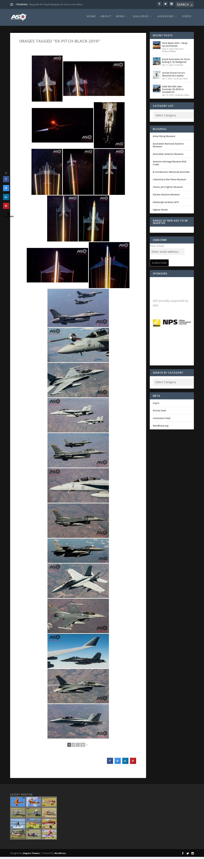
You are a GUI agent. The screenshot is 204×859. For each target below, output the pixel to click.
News (120, 18)
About (106, 18)
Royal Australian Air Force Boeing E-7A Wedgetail (176, 63)
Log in (156, 405)
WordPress (60, 855)
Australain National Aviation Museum (168, 147)
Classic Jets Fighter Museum (168, 189)
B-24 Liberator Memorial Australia (171, 174)
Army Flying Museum (164, 138)
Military (173, 53)
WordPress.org (160, 427)
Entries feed (159, 412)
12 (83, 746)
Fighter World (160, 211)
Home (91, 18)
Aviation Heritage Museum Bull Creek (169, 165)
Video (187, 18)
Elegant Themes (31, 855)
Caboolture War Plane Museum (169, 181)
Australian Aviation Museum (168, 156)
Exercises (179, 51)
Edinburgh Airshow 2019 (165, 204)
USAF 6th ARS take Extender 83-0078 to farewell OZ (173, 91)
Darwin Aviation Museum (166, 196)
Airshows (165, 18)
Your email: (157, 248)
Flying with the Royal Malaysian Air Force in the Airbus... (56, 4)
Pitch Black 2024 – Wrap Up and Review (174, 46)
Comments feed (161, 420)
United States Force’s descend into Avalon (173, 76)
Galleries (141, 18)
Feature (165, 53)
